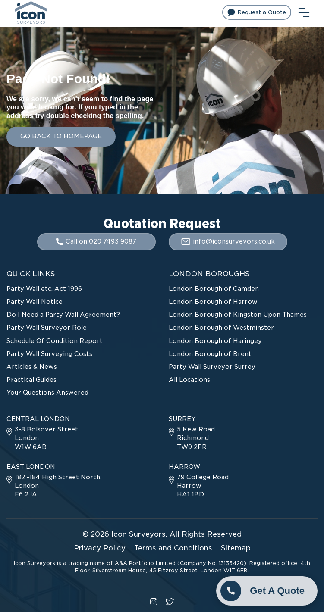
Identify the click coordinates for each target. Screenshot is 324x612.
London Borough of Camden (214, 288)
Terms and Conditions (173, 548)
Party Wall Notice (34, 301)
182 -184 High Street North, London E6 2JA (53, 486)
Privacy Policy (100, 548)
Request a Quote (256, 12)
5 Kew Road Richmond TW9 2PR (192, 438)
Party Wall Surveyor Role (46, 327)
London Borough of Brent (210, 353)
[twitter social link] (170, 600)
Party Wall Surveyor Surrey (212, 366)
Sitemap (236, 548)
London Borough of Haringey (215, 340)
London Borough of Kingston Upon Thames (238, 314)
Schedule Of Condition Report (54, 340)
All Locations (189, 379)
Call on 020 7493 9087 (96, 241)
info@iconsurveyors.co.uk (228, 241)
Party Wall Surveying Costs (49, 353)
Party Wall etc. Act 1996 (44, 288)
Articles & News (31, 366)
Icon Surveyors (138, 534)
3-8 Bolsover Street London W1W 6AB (42, 438)
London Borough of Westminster (221, 327)
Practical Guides (31, 379)
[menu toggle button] (304, 11)
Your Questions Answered (47, 392)
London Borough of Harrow (213, 301)
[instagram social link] (153, 600)
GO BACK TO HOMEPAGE (61, 136)
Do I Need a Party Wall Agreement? (63, 314)
